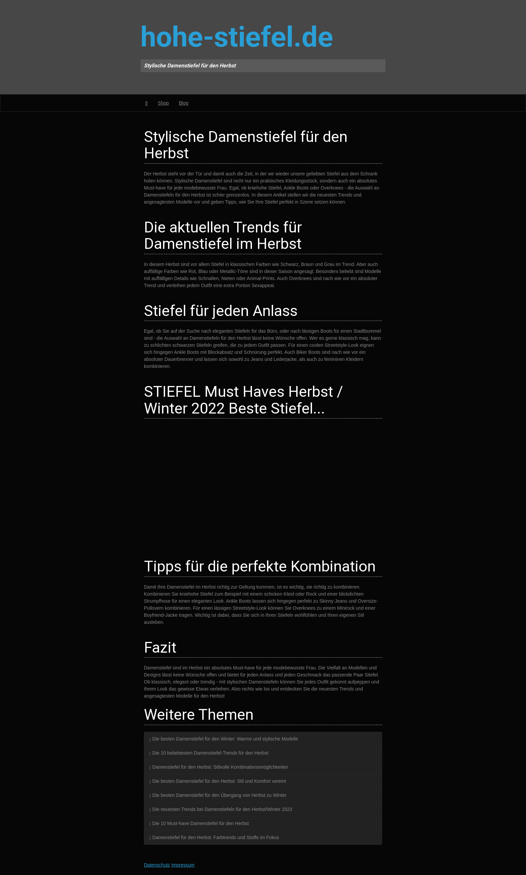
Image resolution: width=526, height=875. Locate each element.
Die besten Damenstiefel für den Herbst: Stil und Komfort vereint (217, 781)
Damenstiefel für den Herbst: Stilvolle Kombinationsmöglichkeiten (218, 767)
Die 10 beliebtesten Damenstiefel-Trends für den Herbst (208, 753)
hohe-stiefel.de (237, 37)
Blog (183, 103)
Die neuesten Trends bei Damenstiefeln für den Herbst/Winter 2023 (220, 809)
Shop (163, 103)
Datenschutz (157, 865)
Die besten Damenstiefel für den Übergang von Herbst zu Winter (217, 795)
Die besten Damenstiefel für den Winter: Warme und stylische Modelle (223, 739)
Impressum (183, 865)
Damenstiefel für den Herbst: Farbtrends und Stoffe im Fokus (214, 837)
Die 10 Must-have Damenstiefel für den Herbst (199, 823)
